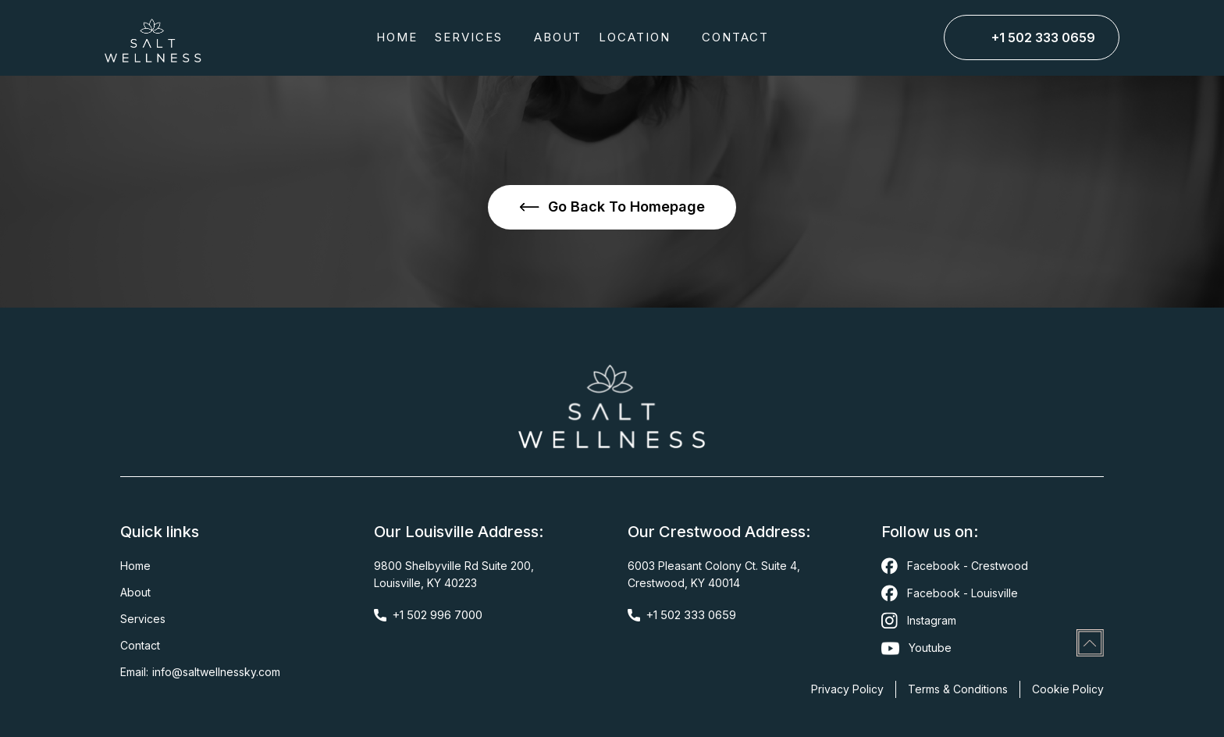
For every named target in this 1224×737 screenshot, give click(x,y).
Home (397, 37)
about (558, 37)
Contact (140, 645)
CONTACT (735, 37)
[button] (476, 37)
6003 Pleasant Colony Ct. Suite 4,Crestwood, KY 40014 (714, 574)
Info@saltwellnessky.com (216, 671)
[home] (153, 37)
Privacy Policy (847, 689)
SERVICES (469, 37)
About (135, 592)
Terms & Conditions (958, 689)
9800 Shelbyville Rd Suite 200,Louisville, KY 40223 (454, 574)
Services (142, 618)
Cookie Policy (1068, 689)
